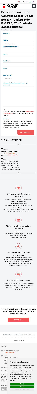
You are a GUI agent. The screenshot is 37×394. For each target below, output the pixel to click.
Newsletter (7, 119)
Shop (20, 2)
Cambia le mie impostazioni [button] (22, 389)
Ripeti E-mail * (7, 75)
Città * (5, 54)
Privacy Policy (5, 379)
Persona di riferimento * (11, 47)
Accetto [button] (22, 384)
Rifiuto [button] (22, 387)
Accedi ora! (18, 320)
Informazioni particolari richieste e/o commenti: (15, 84)
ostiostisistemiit (12, 155)
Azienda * (6, 34)
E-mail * (5, 69)
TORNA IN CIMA (18, 340)
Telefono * (6, 61)
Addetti (5, 40)
